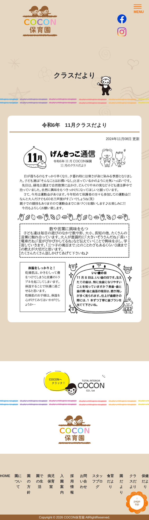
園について (18, 481)
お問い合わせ (83, 481)
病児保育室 (51, 481)
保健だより (145, 481)
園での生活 (39, 481)
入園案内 (62, 484)
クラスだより (132, 481)
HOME (5, 476)
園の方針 (28, 484)
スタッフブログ (97, 481)
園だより (121, 484)
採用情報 (72, 484)
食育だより (110, 481)
